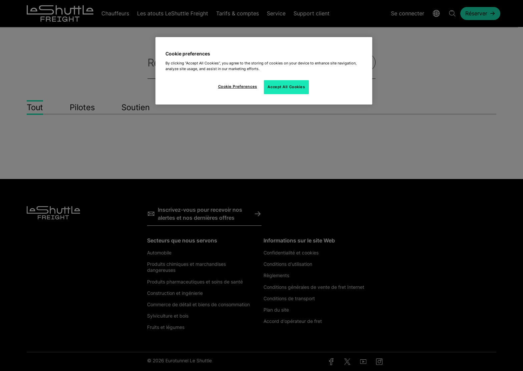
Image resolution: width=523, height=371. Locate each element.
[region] (263, 71)
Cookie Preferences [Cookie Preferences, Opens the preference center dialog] (237, 86)
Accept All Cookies (286, 86)
